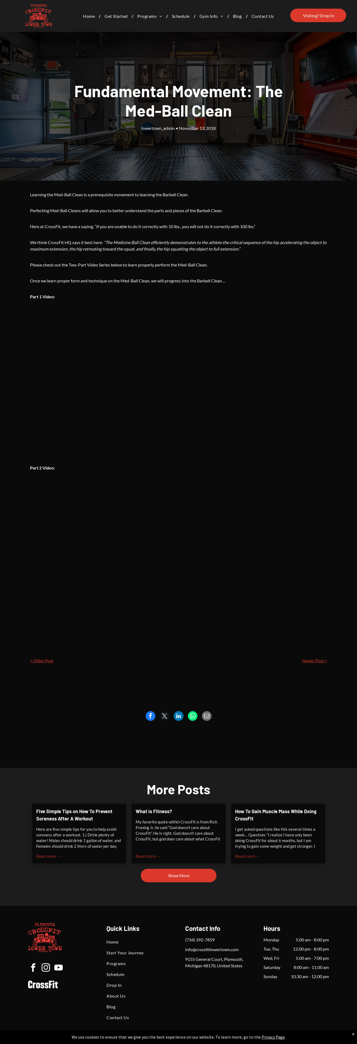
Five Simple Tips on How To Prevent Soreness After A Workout (74, 815)
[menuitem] (90, 16)
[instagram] (46, 968)
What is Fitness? (154, 811)
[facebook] (33, 968)
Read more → (48, 856)
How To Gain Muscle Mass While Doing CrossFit (275, 815)
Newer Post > (314, 660)
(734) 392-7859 (200, 939)
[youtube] (58, 968)
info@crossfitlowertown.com (212, 949)
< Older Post (42, 660)
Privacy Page (273, 1037)
